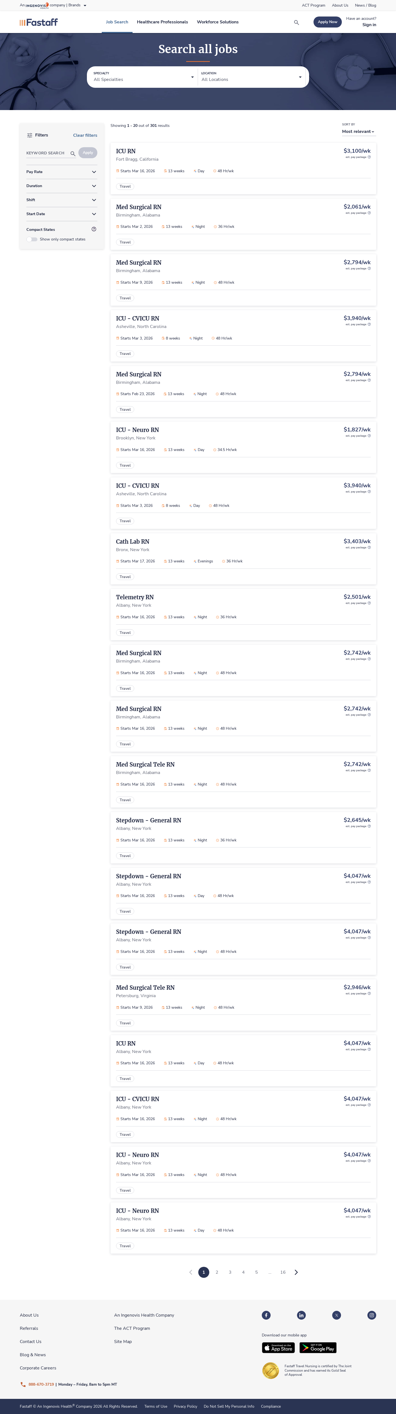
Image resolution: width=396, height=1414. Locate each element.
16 (283, 1272)
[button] (144, 77)
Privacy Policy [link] (185, 1406)
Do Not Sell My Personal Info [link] (229, 1406)
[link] (313, 5)
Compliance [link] (271, 1406)
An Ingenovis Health (55, 1406)
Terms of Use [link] (155, 1406)
